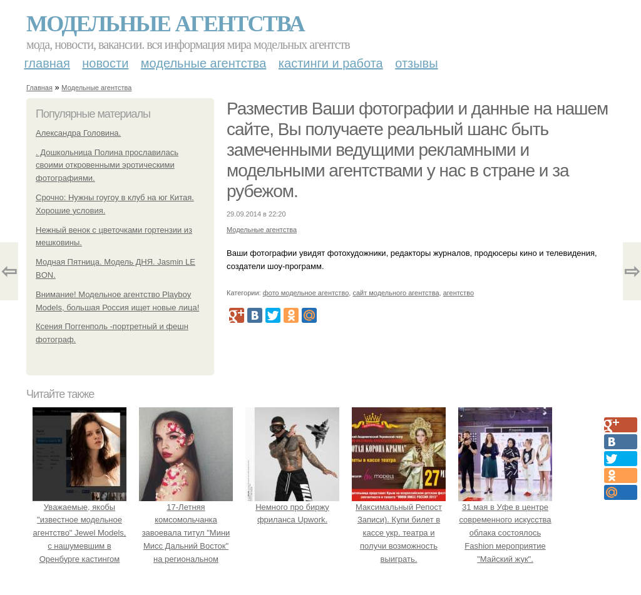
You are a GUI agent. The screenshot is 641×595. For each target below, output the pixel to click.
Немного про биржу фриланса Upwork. (292, 507)
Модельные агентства (165, 23)
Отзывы (416, 63)
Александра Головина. (78, 133)
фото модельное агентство (306, 293)
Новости (105, 63)
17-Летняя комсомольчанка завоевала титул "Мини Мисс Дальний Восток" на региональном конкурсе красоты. (186, 533)
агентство (458, 293)
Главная (47, 63)
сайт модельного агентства (395, 293)
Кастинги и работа (331, 63)
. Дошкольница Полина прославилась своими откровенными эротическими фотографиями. (107, 165)
